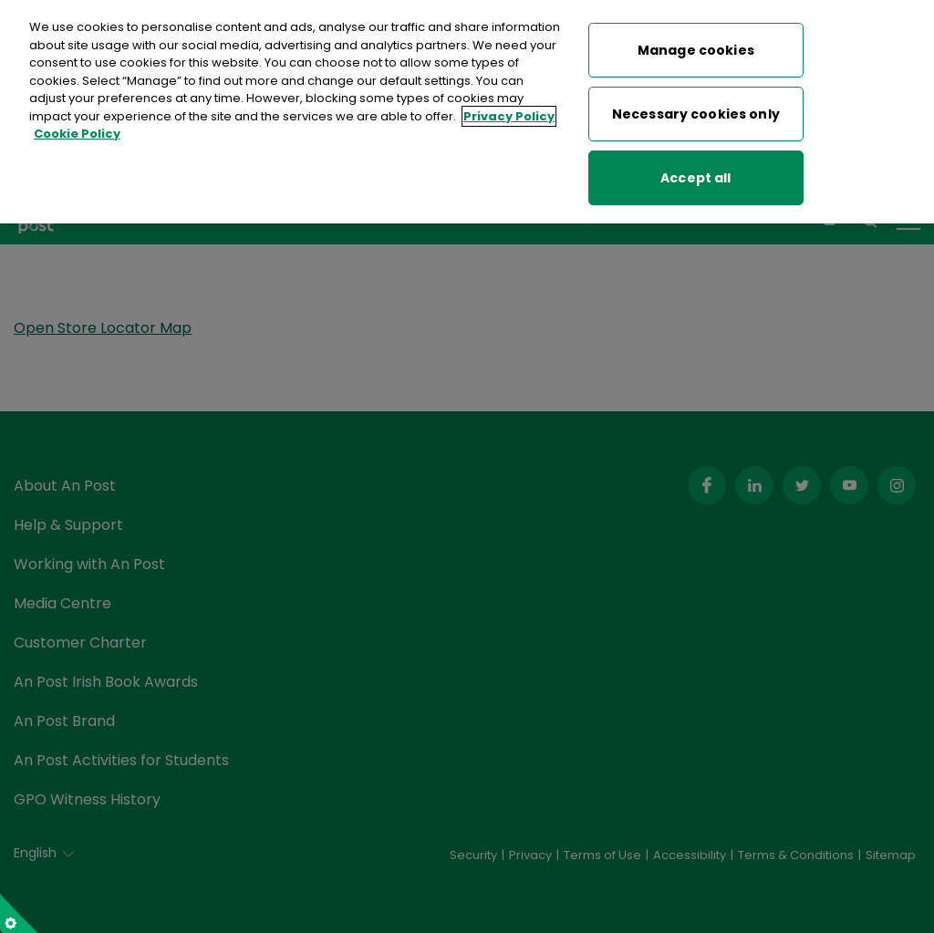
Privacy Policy (509, 113)
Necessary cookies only (696, 111)
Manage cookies (696, 47)
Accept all (695, 175)
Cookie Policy (77, 131)
